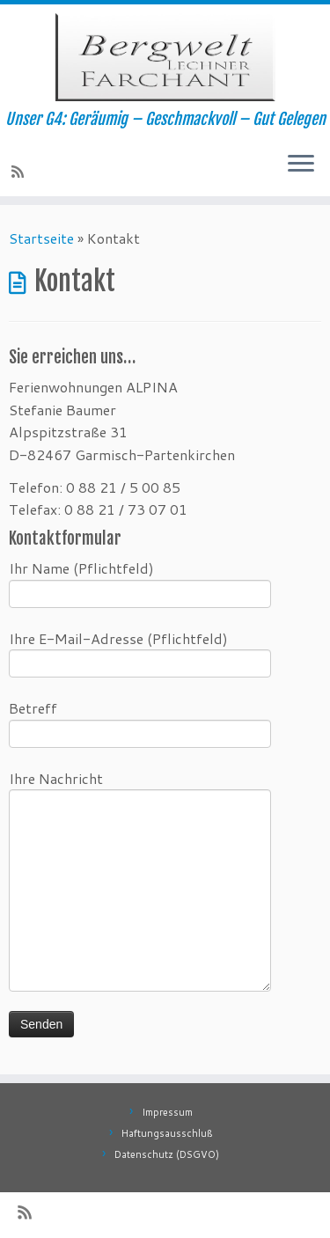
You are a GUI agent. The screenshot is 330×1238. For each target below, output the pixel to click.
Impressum (167, 1112)
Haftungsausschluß (167, 1133)
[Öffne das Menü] (301, 164)
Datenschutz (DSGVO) (166, 1154)
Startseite (41, 238)
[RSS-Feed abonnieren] (20, 171)
